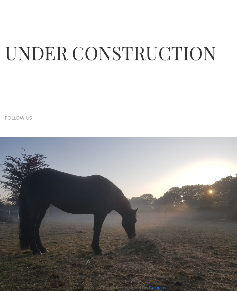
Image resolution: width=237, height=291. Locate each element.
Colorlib (156, 287)
